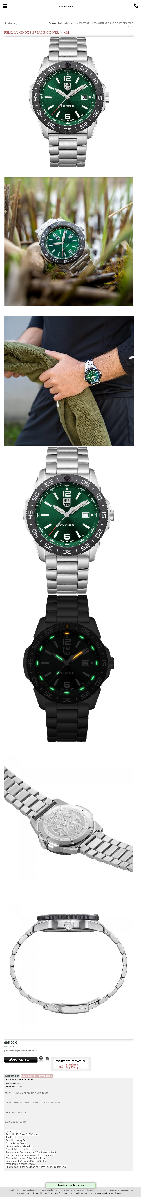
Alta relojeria (70, 23)
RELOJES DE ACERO (123, 23)
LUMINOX (19, 1083)
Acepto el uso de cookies (71, 1185)
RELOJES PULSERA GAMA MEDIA (95, 23)
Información (12, 1076)
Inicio (60, 23)
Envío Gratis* (28, 1076)
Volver (130, 26)
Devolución (45, 1076)
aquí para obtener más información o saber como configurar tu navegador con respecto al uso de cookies (77, 1193)
